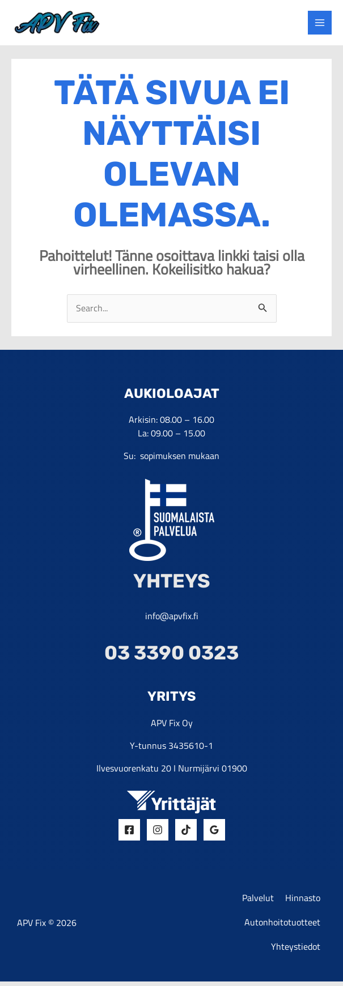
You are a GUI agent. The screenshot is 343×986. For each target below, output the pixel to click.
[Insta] (157, 832)
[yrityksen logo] (61, 22)
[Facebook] (129, 832)
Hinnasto (302, 901)
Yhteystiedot (295, 951)
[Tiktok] (186, 832)
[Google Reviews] (214, 832)
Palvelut (258, 901)
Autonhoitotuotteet (282, 926)
